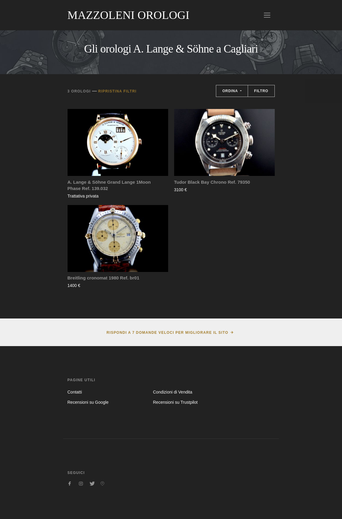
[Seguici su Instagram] (80, 483)
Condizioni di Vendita (172, 392)
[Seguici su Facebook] (70, 483)
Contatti (75, 392)
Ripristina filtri (117, 91)
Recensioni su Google (88, 402)
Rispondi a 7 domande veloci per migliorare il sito (167, 332)
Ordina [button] (230, 91)
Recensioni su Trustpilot (175, 402)
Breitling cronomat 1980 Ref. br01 (103, 277)
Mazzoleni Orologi (128, 15)
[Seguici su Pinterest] (102, 483)
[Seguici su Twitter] (91, 483)
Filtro (261, 91)
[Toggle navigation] (267, 15)
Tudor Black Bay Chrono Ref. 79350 (212, 182)
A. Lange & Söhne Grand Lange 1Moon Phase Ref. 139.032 (109, 185)
